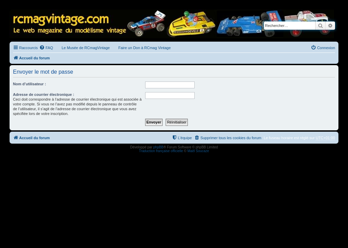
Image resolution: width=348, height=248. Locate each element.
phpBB (158, 147)
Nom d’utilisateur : (29, 84)
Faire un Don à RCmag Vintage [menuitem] (144, 48)
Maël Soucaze (198, 151)
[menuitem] (46, 48)
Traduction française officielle (161, 151)
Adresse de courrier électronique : (43, 94)
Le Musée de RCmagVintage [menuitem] (85, 48)
